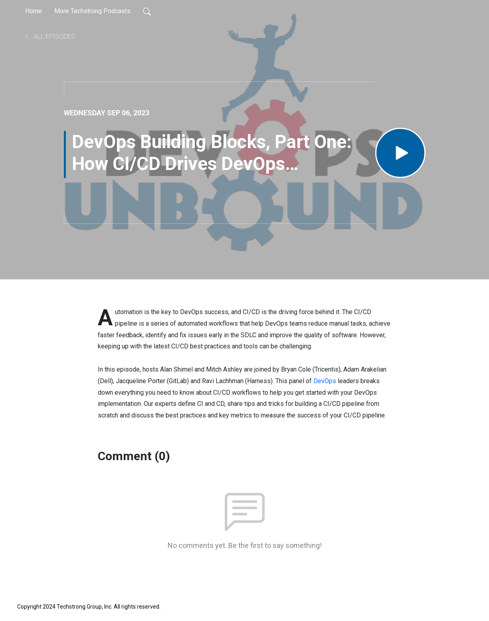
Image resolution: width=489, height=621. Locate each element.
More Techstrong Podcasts (92, 11)
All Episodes (49, 36)
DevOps (324, 381)
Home (33, 11)
